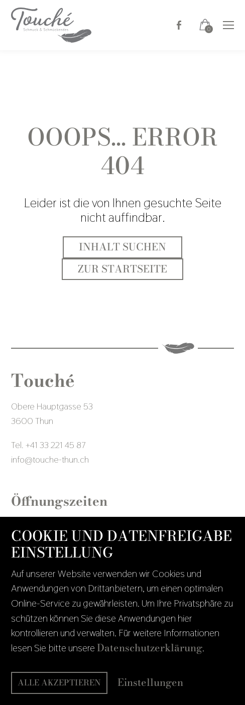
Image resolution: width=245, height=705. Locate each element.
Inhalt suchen (122, 246)
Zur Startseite (122, 268)
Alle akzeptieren (59, 682)
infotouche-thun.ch (50, 459)
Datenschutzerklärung (149, 647)
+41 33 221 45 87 (55, 445)
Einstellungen (150, 682)
